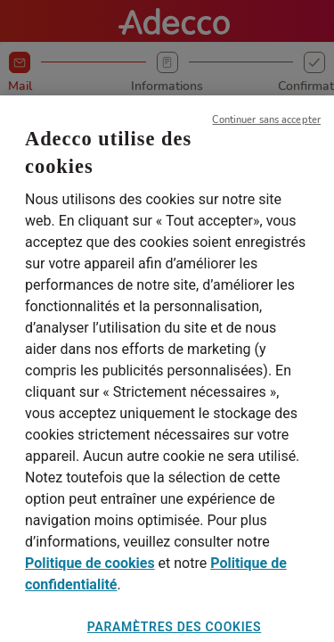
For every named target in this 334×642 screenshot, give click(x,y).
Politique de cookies (90, 572)
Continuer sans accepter (266, 128)
